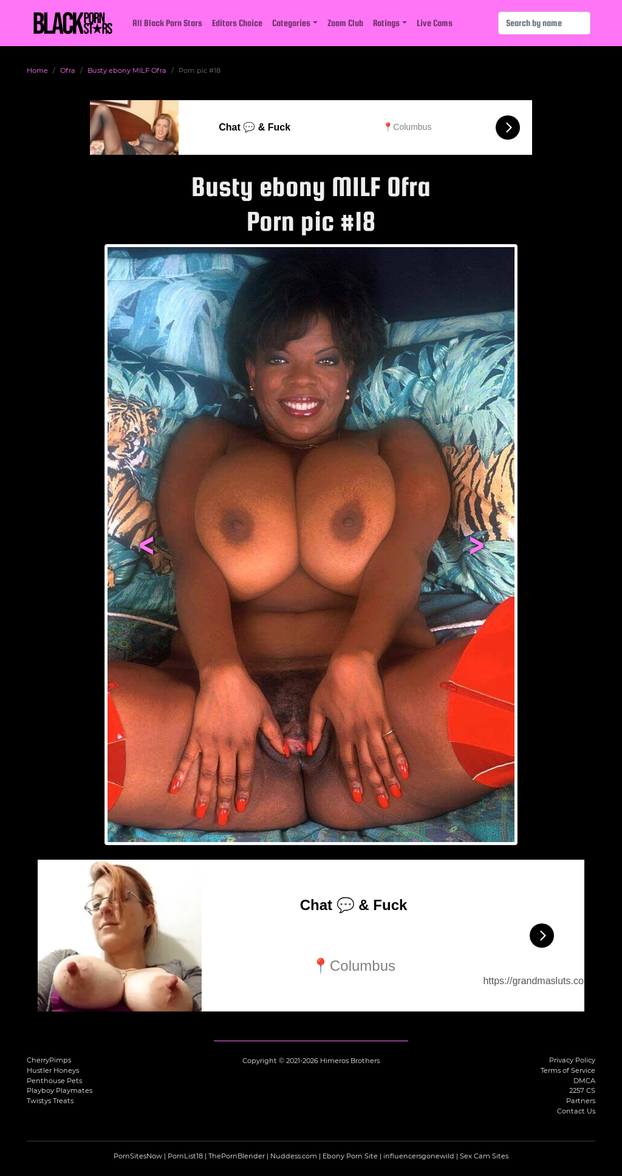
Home (37, 70)
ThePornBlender (236, 1156)
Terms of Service (568, 1070)
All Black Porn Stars (167, 23)
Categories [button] (291, 23)
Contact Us (576, 1111)
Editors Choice (237, 23)
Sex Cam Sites (484, 1156)
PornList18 (185, 1156)
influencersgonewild (418, 1156)
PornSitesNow (138, 1156)
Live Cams (435, 23)
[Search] (544, 23)
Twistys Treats (50, 1100)
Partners (580, 1100)
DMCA (584, 1080)
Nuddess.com (293, 1156)
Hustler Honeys (53, 1070)
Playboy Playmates (59, 1090)
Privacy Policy (572, 1060)
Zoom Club (345, 23)
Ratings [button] (386, 23)
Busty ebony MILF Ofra (126, 70)
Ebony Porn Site (350, 1156)
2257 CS (582, 1090)
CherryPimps (49, 1060)
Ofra (67, 70)
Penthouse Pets (54, 1080)
